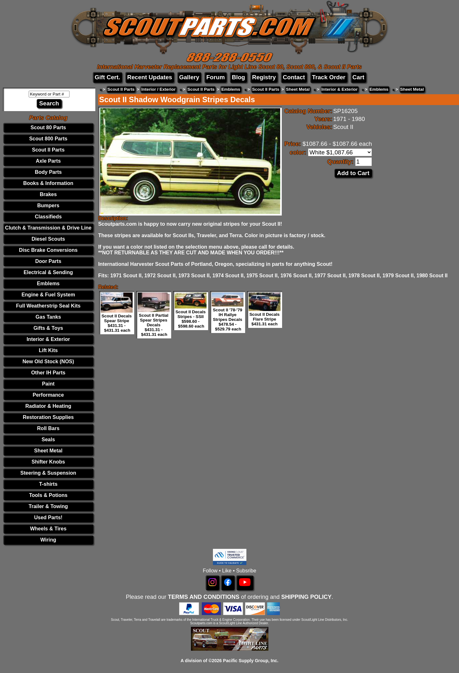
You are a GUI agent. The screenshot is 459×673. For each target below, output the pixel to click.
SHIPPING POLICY (306, 597)
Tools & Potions (48, 495)
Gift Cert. (107, 77)
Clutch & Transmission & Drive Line (48, 227)
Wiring (48, 539)
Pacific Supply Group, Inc (250, 660)
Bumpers (48, 205)
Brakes (48, 194)
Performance (48, 395)
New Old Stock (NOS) (48, 361)
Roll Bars (48, 428)
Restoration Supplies (48, 417)
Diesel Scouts (48, 239)
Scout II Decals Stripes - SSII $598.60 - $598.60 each (190, 319)
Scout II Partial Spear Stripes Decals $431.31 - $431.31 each (154, 325)
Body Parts (48, 172)
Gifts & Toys (48, 328)
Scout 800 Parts (48, 138)
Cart (358, 77)
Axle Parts (48, 161)
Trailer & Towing (48, 506)
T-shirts (48, 484)
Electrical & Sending (48, 272)
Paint (48, 383)
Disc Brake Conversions (48, 250)
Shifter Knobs (48, 461)
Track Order (329, 77)
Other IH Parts (48, 372)
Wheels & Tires (48, 528)
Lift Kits (48, 350)
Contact (294, 77)
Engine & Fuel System (48, 294)
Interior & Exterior (48, 339)
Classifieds (48, 216)
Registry (264, 77)
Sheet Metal (48, 450)
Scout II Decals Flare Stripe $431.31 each (264, 319)
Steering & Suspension (48, 473)
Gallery (189, 77)
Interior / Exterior (158, 89)
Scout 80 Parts (48, 127)
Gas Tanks (48, 317)
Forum (215, 77)
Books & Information (48, 183)
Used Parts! (48, 517)
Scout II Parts (48, 149)
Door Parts (48, 261)
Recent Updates (149, 77)
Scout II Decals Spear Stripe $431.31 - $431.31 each (116, 323)
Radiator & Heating (48, 406)
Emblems (48, 283)
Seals (48, 439)
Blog (238, 77)
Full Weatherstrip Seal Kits (48, 305)
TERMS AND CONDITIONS (203, 597)
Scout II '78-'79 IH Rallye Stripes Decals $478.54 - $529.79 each (227, 319)
